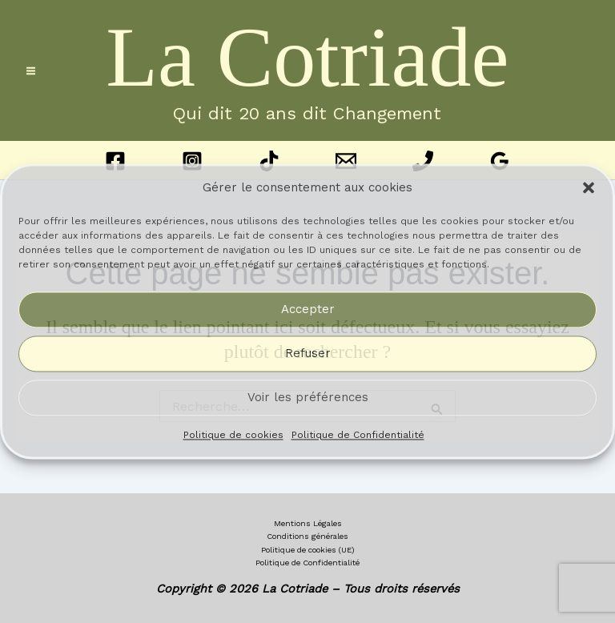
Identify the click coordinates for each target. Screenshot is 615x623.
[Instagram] (192, 161)
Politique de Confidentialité (357, 434)
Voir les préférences (307, 398)
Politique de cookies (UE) (308, 549)
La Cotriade (307, 57)
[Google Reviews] (499, 161)
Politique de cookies (233, 434)
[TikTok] (269, 161)
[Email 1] (346, 161)
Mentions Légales (308, 523)
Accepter (308, 310)
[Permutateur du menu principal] (31, 71)
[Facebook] (115, 161)
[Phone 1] (422, 161)
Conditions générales (307, 536)
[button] (589, 188)
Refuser (308, 354)
